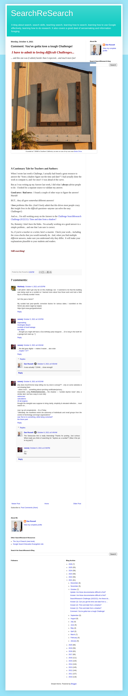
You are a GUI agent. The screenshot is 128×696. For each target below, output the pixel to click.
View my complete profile (33, 525)
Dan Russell (28, 364)
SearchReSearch (42, 13)
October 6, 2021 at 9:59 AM (47, 364)
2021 (71, 580)
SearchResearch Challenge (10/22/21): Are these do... (89, 599)
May (72, 628)
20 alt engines (22, 401)
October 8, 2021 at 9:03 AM (33, 381)
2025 (71, 567)
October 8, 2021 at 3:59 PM (40, 448)
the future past (22, 419)
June (72, 625)
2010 (71, 677)
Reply (19, 312)
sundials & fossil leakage (26, 327)
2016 (71, 658)
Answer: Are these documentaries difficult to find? (88, 595)
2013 (71, 667)
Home (47, 504)
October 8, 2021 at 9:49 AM (47, 432)
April (72, 631)
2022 (71, 577)
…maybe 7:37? (22, 351)
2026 (71, 564)
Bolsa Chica (78, 151)
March (73, 634)
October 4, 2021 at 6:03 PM (35, 287)
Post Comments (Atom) (29, 508)
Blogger (74, 684)
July (72, 622)
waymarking (21, 323)
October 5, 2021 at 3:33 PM (33, 319)
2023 (71, 574)
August (73, 619)
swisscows (21, 396)
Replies (22, 359)
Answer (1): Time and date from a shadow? (85, 608)
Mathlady (21, 287)
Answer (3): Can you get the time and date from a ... (89, 602)
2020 (71, 645)
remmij (20, 319)
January (74, 641)
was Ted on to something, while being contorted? (35, 417)
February (74, 638)
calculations (21, 399)
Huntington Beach (23, 325)
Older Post (77, 504)
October (74, 589)
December (75, 583)
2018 (71, 651)
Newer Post (16, 504)
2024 (71, 571)
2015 (71, 661)
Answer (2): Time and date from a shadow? (85, 605)
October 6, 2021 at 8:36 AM (33, 345)
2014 (71, 664)
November (75, 586)
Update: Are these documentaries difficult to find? (88, 592)
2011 (71, 674)
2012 (71, 670)
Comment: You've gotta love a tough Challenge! (87, 611)
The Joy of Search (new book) (24, 541)
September (75, 615)
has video (20, 330)
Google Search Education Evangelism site (28, 544)
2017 (71, 654)
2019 (71, 648)
